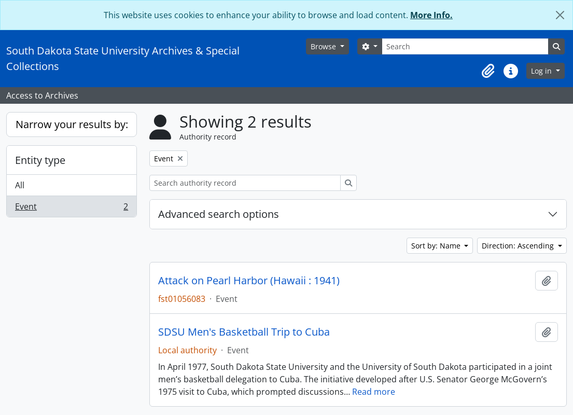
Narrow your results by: (72, 124)
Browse (324, 46)
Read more (373, 391)
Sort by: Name (437, 246)
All (19, 185)
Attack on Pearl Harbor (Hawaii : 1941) (249, 280)
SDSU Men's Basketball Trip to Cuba (244, 332)
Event (71, 208)
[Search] (465, 46)
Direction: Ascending (519, 246)
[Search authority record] (245, 183)
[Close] (560, 15)
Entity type (40, 160)
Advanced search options (218, 214)
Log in (542, 71)
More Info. (431, 15)
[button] (488, 71)
